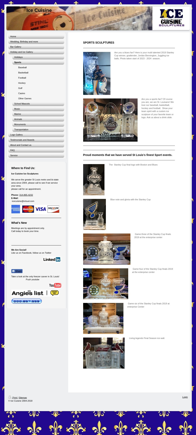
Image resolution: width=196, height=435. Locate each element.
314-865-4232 (26, 195)
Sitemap (23, 397)
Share (17, 271)
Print (13, 397)
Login (185, 397)
